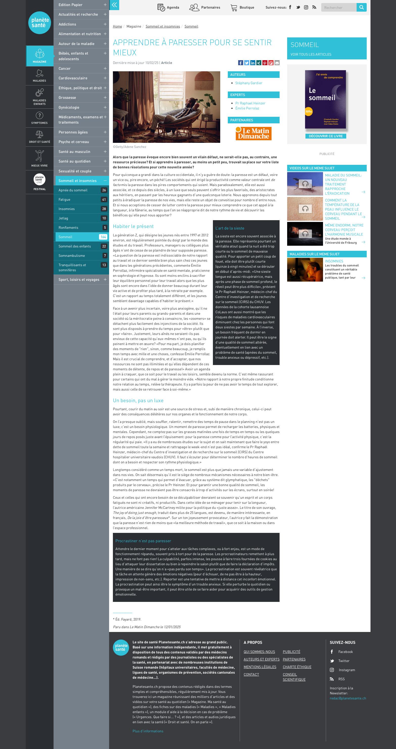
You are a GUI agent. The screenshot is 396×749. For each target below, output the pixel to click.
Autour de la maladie (76, 43)
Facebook (341, 651)
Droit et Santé (39, 141)
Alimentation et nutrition (80, 33)
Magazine (39, 61)
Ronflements (68, 227)
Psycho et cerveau (74, 141)
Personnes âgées (73, 132)
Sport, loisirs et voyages (79, 279)
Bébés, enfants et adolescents (73, 56)
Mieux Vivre (39, 165)
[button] (240, 62)
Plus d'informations (148, 731)
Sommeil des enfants (75, 246)
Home (117, 26)
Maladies (39, 80)
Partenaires (210, 7)
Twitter (340, 660)
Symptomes (39, 122)
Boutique (246, 7)
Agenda (172, 7)
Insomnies (67, 209)
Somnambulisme (72, 255)
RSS (337, 679)
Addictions (67, 24)
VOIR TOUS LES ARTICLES (311, 54)
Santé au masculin (74, 151)
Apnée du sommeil (73, 190)
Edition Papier (71, 4)
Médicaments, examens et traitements (81, 119)
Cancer (65, 68)
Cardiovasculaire (73, 78)
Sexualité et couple (75, 171)
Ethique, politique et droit (80, 87)
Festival (40, 189)
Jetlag (63, 218)
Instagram (342, 670)
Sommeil (65, 237)
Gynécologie (69, 107)
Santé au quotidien (75, 161)
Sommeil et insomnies (77, 180)
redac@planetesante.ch (348, 698)
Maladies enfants (39, 102)
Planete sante (39, 22)
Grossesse (67, 97)
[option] (254, 133)
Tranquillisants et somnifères (72, 267)
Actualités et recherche (78, 14)
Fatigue (64, 199)
